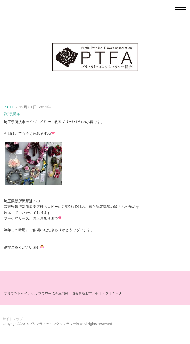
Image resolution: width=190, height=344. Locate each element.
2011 (10, 107)
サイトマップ (13, 318)
